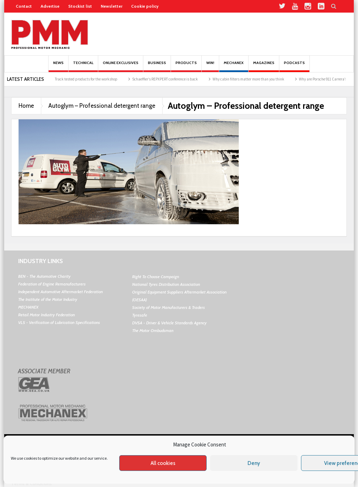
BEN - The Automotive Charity (44, 276)
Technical (83, 66)
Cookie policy (144, 6)
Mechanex (233, 66)
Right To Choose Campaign (155, 276)
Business (157, 66)
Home (26, 105)
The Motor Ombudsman (152, 330)
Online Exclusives (120, 66)
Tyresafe (139, 315)
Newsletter (111, 6)
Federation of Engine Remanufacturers (52, 284)
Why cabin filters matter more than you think (255, 79)
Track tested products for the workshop (92, 79)
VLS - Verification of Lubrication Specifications (59, 322)
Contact (24, 6)
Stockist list (80, 6)
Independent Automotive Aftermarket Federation (60, 291)
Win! (210, 66)
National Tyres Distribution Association (166, 284)
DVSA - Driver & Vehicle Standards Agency (169, 322)
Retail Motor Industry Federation (46, 314)
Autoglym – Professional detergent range (101, 105)
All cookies (163, 463)
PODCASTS (294, 66)
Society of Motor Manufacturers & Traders (168, 307)
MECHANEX (28, 307)
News (58, 66)
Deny (254, 463)
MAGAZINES (264, 66)
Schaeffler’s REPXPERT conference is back (171, 79)
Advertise (50, 6)
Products (186, 66)
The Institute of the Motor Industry (47, 299)
